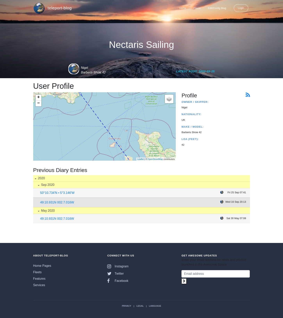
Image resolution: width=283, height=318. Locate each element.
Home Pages (42, 265)
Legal (140, 306)
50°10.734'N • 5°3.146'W (57, 192)
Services (39, 285)
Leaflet (140, 159)
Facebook (117, 281)
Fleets (197, 8)
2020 (41, 178)
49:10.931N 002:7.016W (57, 202)
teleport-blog (52, 8)
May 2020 (47, 210)
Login (241, 7)
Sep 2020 (47, 184)
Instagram (118, 266)
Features (39, 278)
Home (182, 8)
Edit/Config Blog (217, 8)
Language (155, 306)
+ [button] (38, 97)
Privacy (126, 306)
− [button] (38, 103)
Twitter (115, 273)
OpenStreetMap (155, 159)
